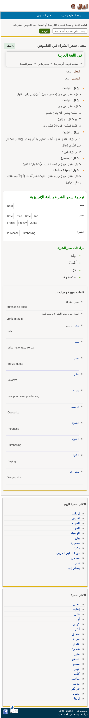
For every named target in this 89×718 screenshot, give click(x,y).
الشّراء (75, 455)
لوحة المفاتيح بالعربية (70, 15)
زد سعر (74, 406)
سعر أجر (74, 471)
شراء (76, 390)
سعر (76, 325)
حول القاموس (43, 15)
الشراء (75, 422)
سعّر (76, 374)
